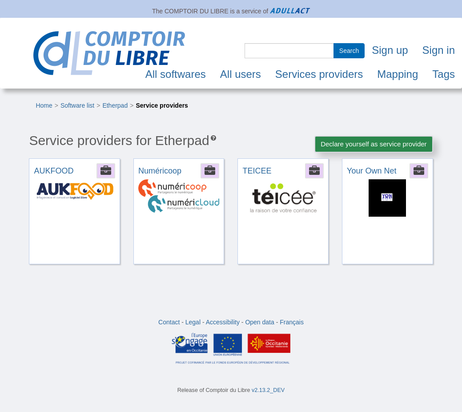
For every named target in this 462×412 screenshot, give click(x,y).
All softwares (175, 74)
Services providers (319, 74)
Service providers (162, 105)
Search (349, 50)
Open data (259, 322)
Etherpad (115, 105)
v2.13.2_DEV (268, 390)
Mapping (397, 74)
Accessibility (223, 322)
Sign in (438, 50)
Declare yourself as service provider (373, 144)
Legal (193, 322)
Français (292, 322)
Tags (443, 74)
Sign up (390, 50)
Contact (169, 322)
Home (44, 105)
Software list (77, 105)
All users (240, 74)
